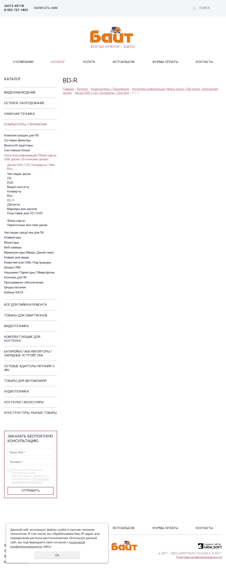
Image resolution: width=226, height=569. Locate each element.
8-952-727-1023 (16, 10)
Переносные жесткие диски (27, 225)
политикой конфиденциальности (30, 480)
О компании (23, 62)
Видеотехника (16, 326)
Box (10, 196)
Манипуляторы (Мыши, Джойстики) (29, 252)
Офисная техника (19, 114)
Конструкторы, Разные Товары (30, 413)
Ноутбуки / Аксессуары (24, 402)
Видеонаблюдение (20, 92)
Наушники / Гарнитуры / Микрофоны (29, 272)
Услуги (89, 62)
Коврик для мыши (16, 257)
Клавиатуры (12, 237)
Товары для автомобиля (25, 381)
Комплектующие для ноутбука (22, 339)
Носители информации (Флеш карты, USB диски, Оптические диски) (30, 157)
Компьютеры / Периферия (25, 124)
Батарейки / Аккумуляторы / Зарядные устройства (28, 353)
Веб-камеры (13, 247)
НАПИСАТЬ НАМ (46, 8)
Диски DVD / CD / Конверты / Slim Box (31, 167)
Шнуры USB (12, 267)
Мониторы (11, 242)
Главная (68, 89)
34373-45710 (14, 6)
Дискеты (13, 204)
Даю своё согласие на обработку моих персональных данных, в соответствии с (30, 475)
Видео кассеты (18, 187)
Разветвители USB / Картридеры (27, 262)
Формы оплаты (165, 62)
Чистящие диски (19, 174)
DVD (10, 183)
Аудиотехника (16, 391)
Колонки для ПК (15, 277)
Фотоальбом (123, 62)
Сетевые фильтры (17, 140)
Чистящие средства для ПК (24, 232)
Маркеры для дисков (22, 209)
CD (9, 178)
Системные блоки (17, 150)
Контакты (204, 62)
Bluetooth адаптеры (18, 145)
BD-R (10, 200)
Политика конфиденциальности (199, 557)
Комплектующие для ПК (21, 135)
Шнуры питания (15, 287)
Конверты (14, 191)
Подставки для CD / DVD (25, 213)
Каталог (58, 62)
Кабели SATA (13, 292)
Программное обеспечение (23, 282)
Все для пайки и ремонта (25, 304)
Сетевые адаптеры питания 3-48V (29, 368)
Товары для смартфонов (25, 315)
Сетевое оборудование (24, 103)
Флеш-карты (16, 221)
